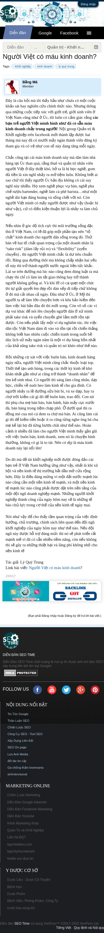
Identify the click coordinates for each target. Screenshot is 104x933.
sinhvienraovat (17, 774)
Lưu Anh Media (17, 754)
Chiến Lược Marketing (23, 795)
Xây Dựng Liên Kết (20, 740)
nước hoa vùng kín (21, 908)
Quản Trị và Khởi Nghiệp (25, 830)
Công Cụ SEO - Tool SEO (25, 734)
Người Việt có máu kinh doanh (54, 567)
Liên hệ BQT (16, 837)
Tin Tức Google (17, 714)
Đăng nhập (88, 4)
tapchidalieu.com (19, 844)
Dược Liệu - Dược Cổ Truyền (28, 880)
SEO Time (22, 924)
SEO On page (17, 747)
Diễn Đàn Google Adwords (27, 802)
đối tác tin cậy (16, 761)
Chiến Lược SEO (19, 727)
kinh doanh (43, 66)
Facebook (69, 33)
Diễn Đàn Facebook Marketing (29, 809)
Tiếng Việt (63, 928)
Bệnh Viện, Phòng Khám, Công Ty (32, 901)
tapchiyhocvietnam (21, 851)
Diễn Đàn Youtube (20, 816)
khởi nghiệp (22, 66)
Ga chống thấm (18, 767)
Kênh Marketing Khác (23, 823)
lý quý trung (65, 66)
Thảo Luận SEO (18, 720)
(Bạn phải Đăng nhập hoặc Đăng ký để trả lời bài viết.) (64, 615)
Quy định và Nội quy (89, 928)
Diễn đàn (17, 32)
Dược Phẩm (16, 894)
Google (45, 33)
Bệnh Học (14, 887)
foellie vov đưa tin (20, 859)
